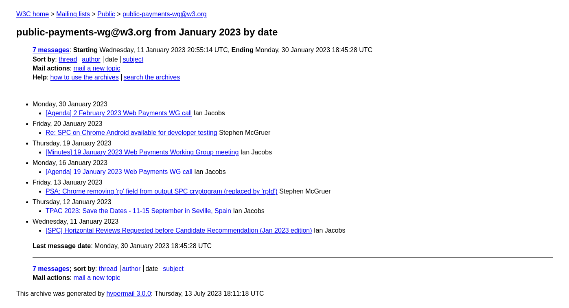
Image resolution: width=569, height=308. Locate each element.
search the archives (152, 77)
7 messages (51, 49)
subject (133, 59)
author (91, 59)
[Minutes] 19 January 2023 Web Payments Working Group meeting (142, 152)
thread (68, 59)
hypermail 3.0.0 (128, 293)
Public (106, 14)
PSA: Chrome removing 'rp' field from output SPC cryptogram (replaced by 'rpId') (162, 191)
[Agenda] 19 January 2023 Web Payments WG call (119, 171)
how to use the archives (84, 77)
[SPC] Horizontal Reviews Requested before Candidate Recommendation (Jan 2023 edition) (179, 230)
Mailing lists (73, 14)
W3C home (32, 14)
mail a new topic (96, 68)
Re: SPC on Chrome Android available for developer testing (131, 132)
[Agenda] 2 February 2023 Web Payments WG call (119, 113)
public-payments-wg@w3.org (165, 14)
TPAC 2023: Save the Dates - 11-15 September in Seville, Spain (138, 210)
